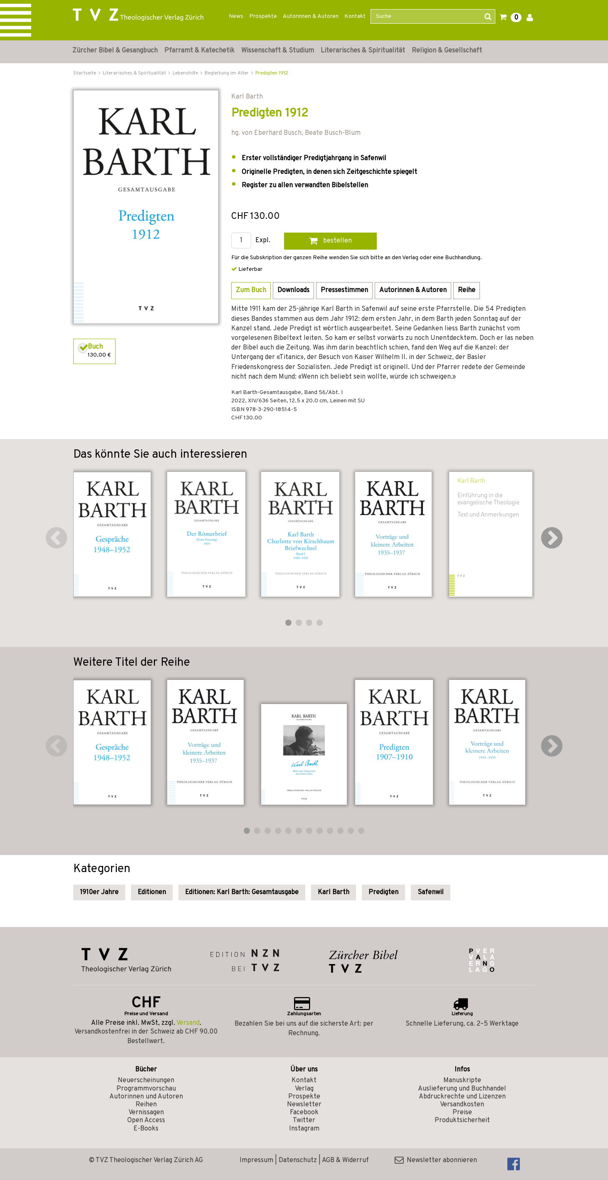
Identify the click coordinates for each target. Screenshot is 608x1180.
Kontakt (355, 16)
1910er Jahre (99, 892)
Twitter (304, 1120)
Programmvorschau (146, 1089)
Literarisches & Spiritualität (363, 51)
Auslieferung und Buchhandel (462, 1089)
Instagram (304, 1129)
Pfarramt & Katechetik (199, 51)
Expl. (262, 241)
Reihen (146, 1105)
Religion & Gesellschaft (447, 51)
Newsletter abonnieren (436, 1160)
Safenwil (431, 892)
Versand (188, 1023)
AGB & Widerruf (345, 1160)
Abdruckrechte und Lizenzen (462, 1097)
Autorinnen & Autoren (311, 16)
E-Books (145, 1129)
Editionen (152, 892)
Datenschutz (298, 1160)
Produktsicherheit (462, 1120)
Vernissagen (146, 1112)
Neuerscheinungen (146, 1080)
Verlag (304, 1089)
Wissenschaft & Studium (277, 51)
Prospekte (263, 16)
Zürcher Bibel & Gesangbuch (115, 51)
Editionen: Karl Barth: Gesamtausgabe (242, 892)
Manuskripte (462, 1080)
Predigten (383, 892)
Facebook (304, 1112)
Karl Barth (333, 892)
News (236, 16)
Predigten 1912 (271, 73)
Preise (462, 1112)
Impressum (256, 1160)
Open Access (146, 1120)
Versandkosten (462, 1105)
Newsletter (304, 1105)
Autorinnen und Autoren (146, 1097)
